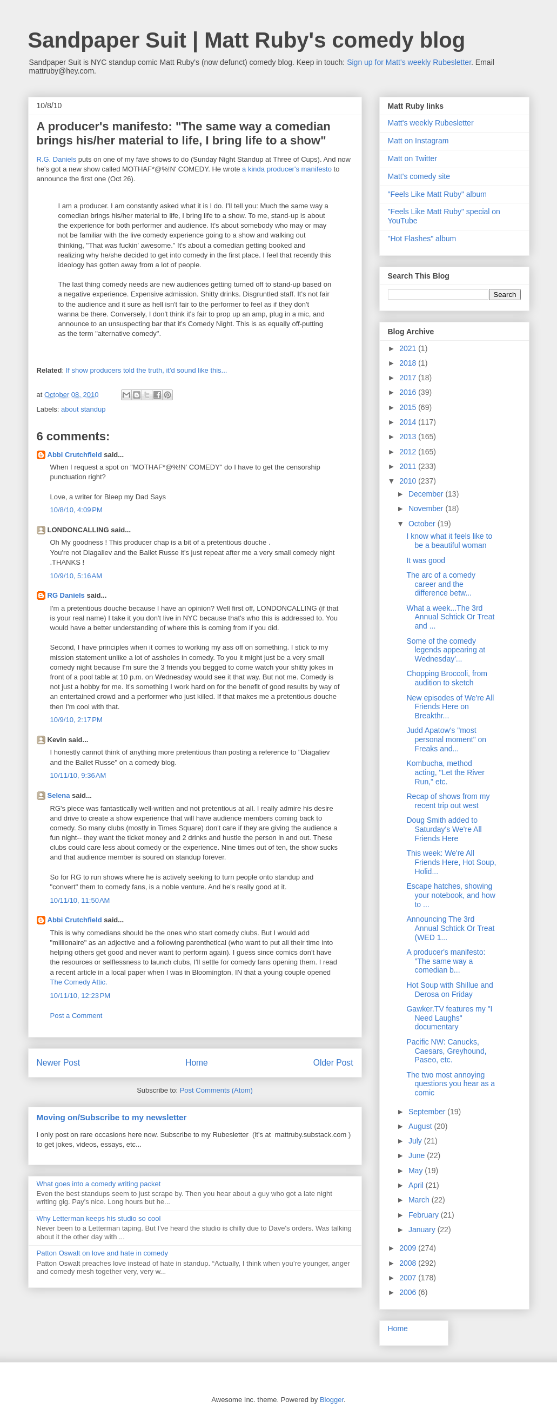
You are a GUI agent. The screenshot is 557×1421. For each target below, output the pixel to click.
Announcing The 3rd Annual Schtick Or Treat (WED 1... (450, 928)
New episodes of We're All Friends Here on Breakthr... (450, 707)
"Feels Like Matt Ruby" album (437, 194)
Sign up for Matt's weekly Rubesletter (409, 62)
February (424, 1215)
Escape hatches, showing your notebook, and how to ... (450, 895)
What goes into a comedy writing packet (99, 1184)
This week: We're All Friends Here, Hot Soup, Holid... (451, 862)
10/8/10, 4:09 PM (76, 510)
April (417, 1185)
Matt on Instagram (418, 140)
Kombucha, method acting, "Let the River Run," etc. (445, 772)
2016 (408, 392)
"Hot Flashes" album (422, 238)
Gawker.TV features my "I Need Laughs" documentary (449, 1018)
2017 (408, 377)
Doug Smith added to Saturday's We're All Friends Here (443, 829)
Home (196, 1062)
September (427, 1111)
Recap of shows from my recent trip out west (447, 801)
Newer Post (58, 1062)
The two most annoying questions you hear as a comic (450, 1084)
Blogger (332, 1400)
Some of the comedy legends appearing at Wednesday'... (445, 650)
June (417, 1155)
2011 (408, 466)
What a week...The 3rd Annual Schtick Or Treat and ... (450, 617)
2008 (408, 1263)
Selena (59, 795)
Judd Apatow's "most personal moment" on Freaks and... (446, 739)
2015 (408, 407)
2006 (408, 1292)
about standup (83, 409)
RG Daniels (66, 595)
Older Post (333, 1062)
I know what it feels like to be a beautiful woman (449, 541)
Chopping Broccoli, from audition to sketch (446, 678)
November (426, 508)
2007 (408, 1277)
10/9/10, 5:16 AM (76, 576)
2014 (408, 422)
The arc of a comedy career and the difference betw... (440, 584)
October (423, 523)
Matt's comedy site (419, 176)
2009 (408, 1248)
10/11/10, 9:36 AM (78, 775)
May (416, 1170)
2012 (408, 451)
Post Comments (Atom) (216, 1090)
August (421, 1126)
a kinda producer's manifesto (287, 169)
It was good (425, 560)
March (420, 1199)
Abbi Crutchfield (75, 455)
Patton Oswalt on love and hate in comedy (103, 1253)
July (416, 1140)
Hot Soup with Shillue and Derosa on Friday (449, 990)
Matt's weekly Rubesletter (431, 122)
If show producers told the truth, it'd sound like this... (146, 370)
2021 (408, 348)
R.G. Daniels (57, 159)
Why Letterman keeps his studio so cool (99, 1218)
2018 (408, 363)
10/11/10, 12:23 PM (80, 996)
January (423, 1229)
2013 (408, 436)
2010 (408, 481)
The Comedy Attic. (79, 982)
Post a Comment (76, 1016)
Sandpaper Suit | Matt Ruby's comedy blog (247, 40)
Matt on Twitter (413, 158)
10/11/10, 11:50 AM (80, 900)
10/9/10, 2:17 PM (76, 720)
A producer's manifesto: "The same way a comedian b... (445, 961)
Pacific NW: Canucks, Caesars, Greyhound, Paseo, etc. (446, 1051)
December (426, 494)
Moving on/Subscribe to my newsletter (112, 1117)
